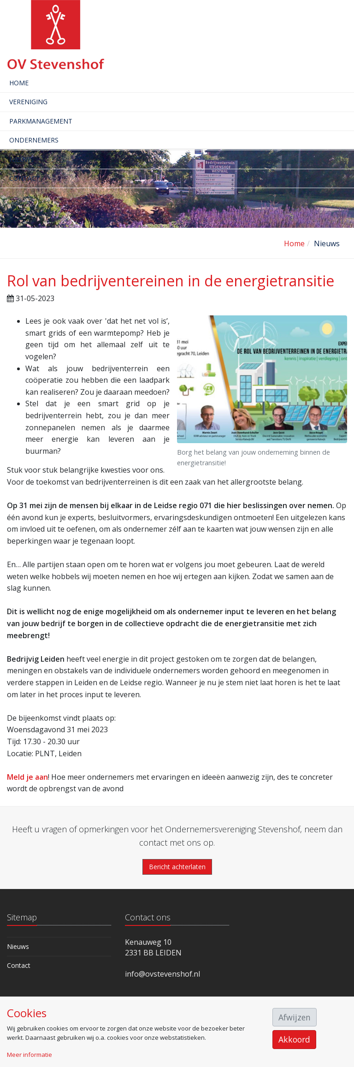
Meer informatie (29, 1054)
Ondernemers (34, 140)
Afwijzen (294, 1017)
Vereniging (28, 101)
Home (19, 82)
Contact (24, 178)
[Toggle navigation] (348, 25)
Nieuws (21, 159)
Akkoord (294, 1039)
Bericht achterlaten (177, 866)
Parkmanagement (40, 121)
